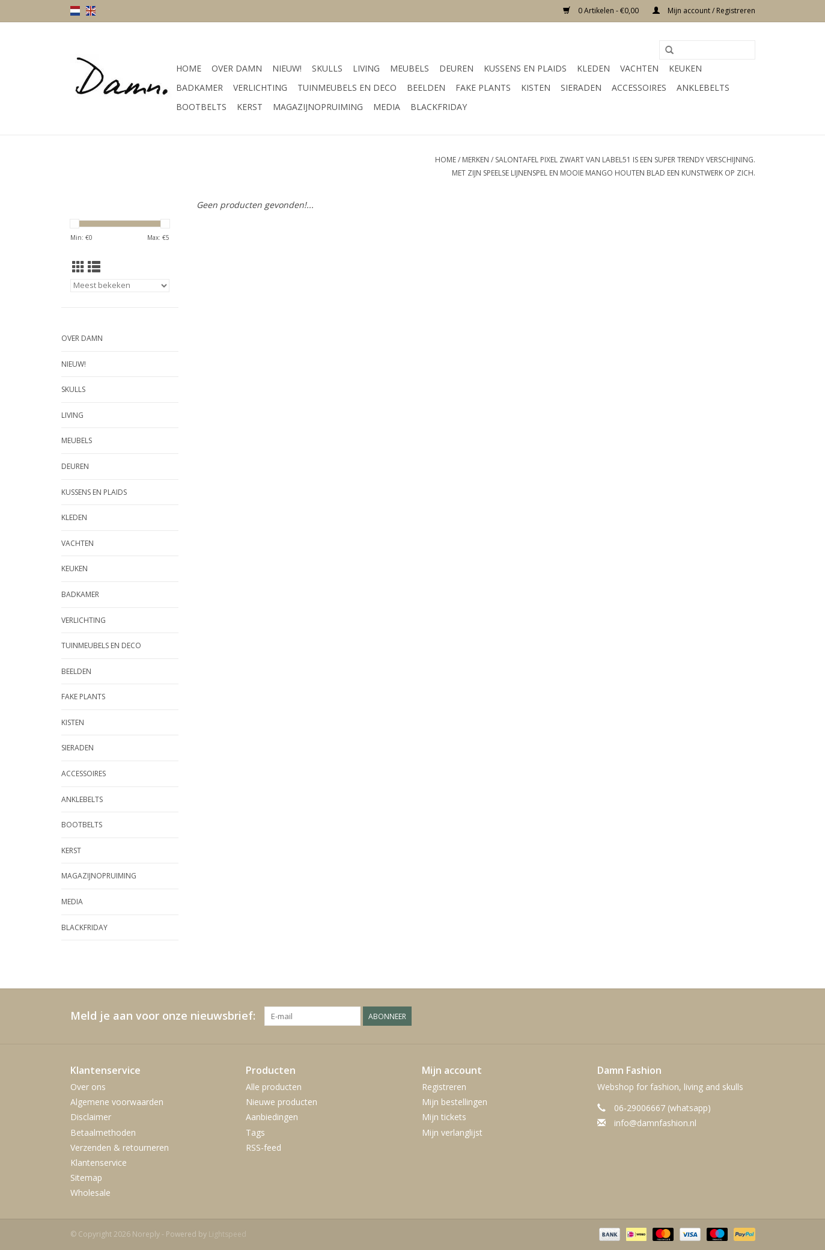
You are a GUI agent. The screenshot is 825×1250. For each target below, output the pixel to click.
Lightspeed (227, 1234)
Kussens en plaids (525, 68)
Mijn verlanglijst (452, 1132)
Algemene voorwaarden (116, 1102)
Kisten (535, 87)
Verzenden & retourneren (119, 1147)
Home (188, 68)
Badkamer (199, 87)
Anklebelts (703, 87)
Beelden (426, 87)
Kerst (250, 106)
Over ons (88, 1086)
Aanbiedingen (272, 1117)
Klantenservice (98, 1162)
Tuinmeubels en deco (347, 87)
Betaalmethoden (103, 1132)
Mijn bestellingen (454, 1102)
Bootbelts (201, 106)
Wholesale (90, 1192)
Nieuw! (287, 68)
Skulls (327, 68)
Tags (255, 1132)
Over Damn (237, 68)
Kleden (593, 68)
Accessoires (639, 87)
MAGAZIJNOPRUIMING (318, 106)
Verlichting (260, 87)
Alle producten (274, 1086)
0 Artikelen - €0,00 (602, 10)
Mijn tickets (444, 1117)
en (91, 11)
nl (75, 11)
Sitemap (86, 1177)
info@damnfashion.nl (655, 1123)
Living (366, 68)
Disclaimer (90, 1117)
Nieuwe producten (281, 1102)
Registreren (444, 1086)
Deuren (456, 68)
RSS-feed (263, 1147)
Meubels (409, 68)
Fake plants (483, 87)
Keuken (685, 68)
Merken (475, 160)
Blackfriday (438, 106)
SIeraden (581, 87)
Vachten (639, 68)
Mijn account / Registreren (704, 10)
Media (386, 106)
